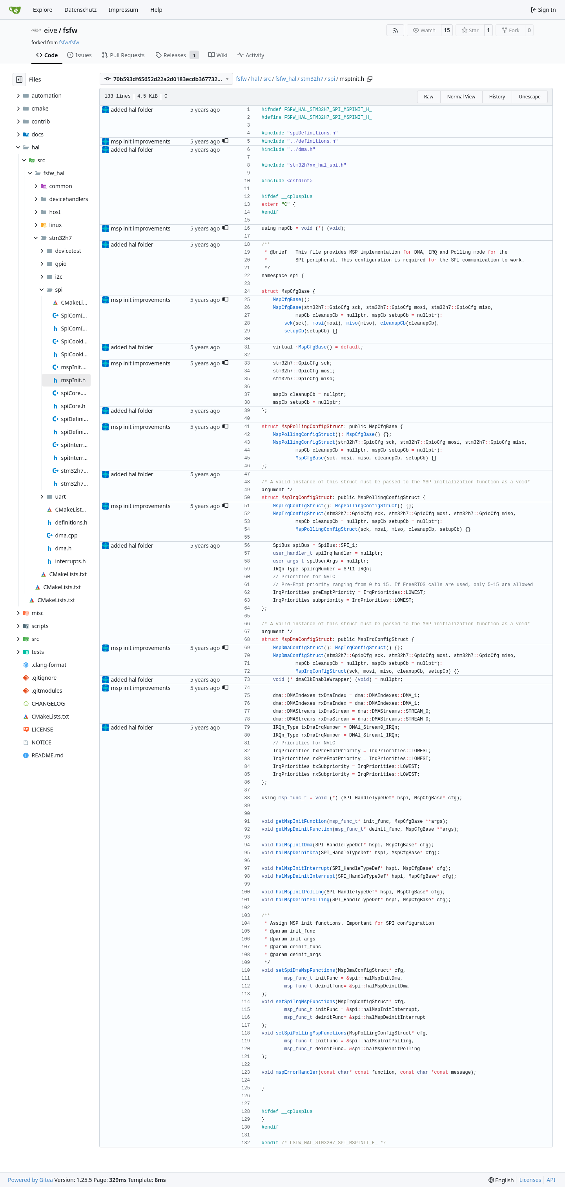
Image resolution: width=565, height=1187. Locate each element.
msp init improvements (140, 141)
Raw (429, 96)
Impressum (123, 9)
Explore (42, 9)
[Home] (15, 10)
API (551, 1179)
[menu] (501, 1180)
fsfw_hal (285, 78)
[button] (225, 141)
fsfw (70, 30)
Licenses (530, 1179)
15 (447, 30)
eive (50, 30)
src (267, 78)
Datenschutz (80, 9)
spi (331, 78)
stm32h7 (312, 78)
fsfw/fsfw (69, 42)
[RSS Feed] (395, 30)
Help (156, 9)
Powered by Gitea (30, 1179)
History (497, 96)
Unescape (529, 96)
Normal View (461, 96)
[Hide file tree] (19, 79)
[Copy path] (369, 79)
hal (255, 78)
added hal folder (132, 109)
